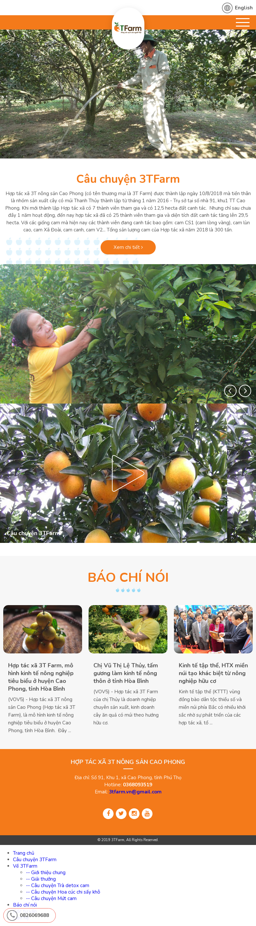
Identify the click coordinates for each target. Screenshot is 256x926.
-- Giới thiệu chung (46, 872)
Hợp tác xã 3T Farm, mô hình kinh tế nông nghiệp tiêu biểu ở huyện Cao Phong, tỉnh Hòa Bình (41, 677)
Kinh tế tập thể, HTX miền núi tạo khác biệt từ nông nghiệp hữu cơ (213, 673)
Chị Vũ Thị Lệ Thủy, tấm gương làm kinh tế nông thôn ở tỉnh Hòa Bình (125, 673)
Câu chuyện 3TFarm (128, 179)
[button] (230, 391)
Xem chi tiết (128, 247)
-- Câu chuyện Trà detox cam (57, 885)
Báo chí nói (25, 905)
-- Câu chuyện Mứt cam (51, 898)
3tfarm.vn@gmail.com (135, 792)
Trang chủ (23, 853)
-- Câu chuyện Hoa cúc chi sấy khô (63, 892)
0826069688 (34, 915)
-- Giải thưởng (41, 879)
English (244, 8)
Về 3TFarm (25, 866)
